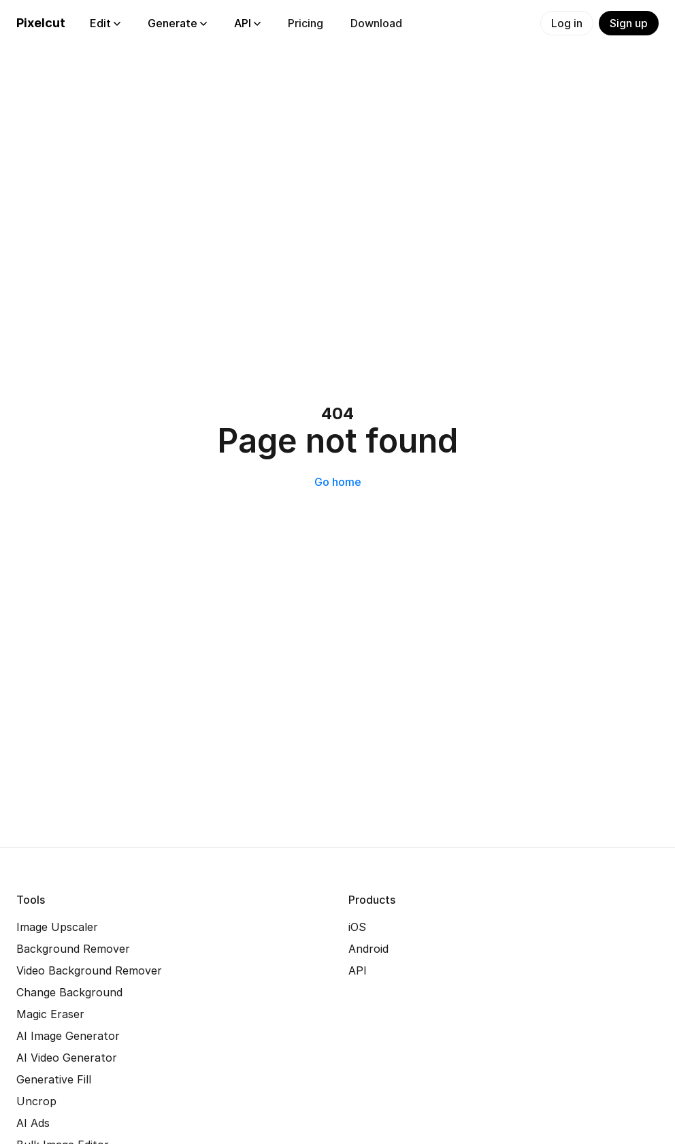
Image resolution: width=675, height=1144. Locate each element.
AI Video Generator (66, 1057)
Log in (566, 23)
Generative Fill (53, 1079)
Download (376, 23)
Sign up (629, 23)
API (247, 23)
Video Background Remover (89, 970)
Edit (105, 23)
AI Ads (33, 1123)
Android (368, 948)
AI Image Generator (68, 1036)
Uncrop (36, 1101)
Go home (337, 482)
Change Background (69, 992)
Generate (177, 23)
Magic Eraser (50, 1014)
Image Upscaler (57, 927)
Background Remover (73, 948)
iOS (357, 927)
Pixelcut (40, 23)
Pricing (305, 23)
